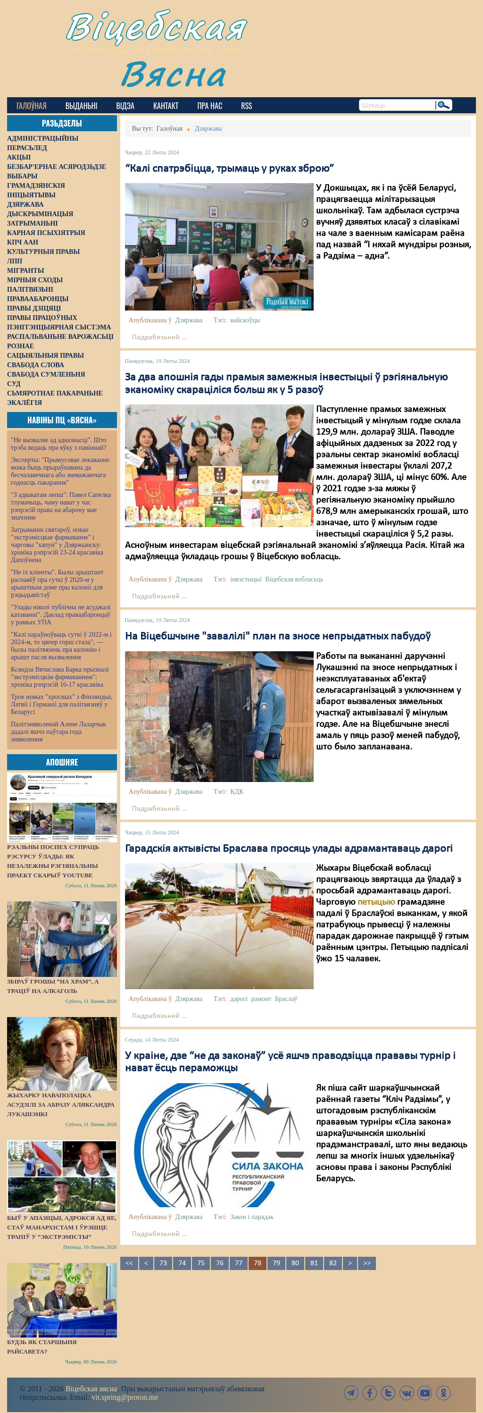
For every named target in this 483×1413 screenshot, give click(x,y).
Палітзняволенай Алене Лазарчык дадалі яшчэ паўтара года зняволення (58, 732)
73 (163, 1263)
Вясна (172, 73)
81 (314, 1263)
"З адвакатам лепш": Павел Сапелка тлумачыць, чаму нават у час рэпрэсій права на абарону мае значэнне (61, 506)
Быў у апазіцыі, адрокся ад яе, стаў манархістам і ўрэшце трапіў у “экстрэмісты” (62, 1227)
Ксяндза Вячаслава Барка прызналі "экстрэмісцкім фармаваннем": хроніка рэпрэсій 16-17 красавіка (60, 677)
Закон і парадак (252, 1216)
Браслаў (286, 998)
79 (276, 1263)
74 (182, 1263)
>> (367, 1263)
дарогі (239, 998)
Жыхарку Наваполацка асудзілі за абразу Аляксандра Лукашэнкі (61, 1105)
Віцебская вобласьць (294, 579)
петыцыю (376, 902)
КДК (236, 791)
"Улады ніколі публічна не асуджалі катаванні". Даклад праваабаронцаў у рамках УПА (61, 615)
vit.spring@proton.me (125, 1397)
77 (238, 1263)
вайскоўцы (245, 320)
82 (333, 1263)
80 (295, 1263)
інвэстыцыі (246, 579)
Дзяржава (188, 320)
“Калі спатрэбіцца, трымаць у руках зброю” (229, 169)
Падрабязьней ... (159, 337)
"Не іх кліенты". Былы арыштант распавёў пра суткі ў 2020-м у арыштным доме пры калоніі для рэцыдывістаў (57, 583)
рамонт (261, 998)
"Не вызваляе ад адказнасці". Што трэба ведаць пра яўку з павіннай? (59, 444)
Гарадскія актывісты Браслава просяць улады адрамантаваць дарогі (289, 849)
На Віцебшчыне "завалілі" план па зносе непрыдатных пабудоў (278, 636)
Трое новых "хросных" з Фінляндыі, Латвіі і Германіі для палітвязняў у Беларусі (62, 704)
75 (201, 1263)
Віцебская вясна (91, 1389)
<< (129, 1263)
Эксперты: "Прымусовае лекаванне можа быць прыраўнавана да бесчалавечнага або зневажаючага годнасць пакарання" (60, 471)
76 (220, 1263)
